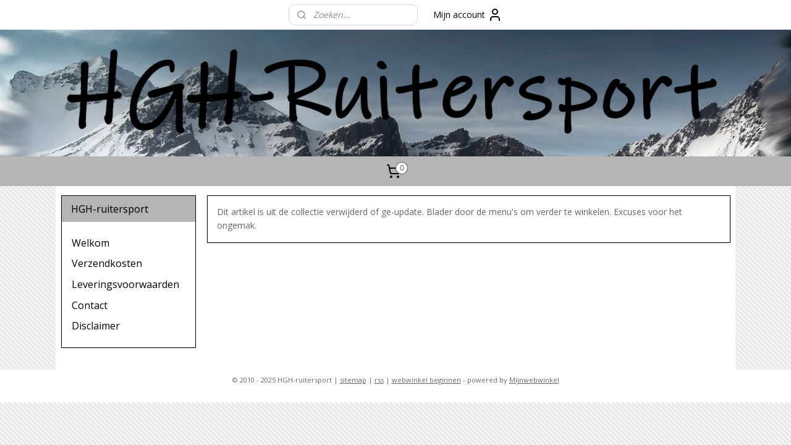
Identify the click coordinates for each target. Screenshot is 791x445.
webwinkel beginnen (426, 379)
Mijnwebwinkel (534, 379)
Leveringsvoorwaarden (125, 284)
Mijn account (467, 14)
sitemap (353, 379)
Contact (90, 305)
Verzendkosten (107, 263)
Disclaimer (96, 326)
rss (379, 379)
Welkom (90, 243)
